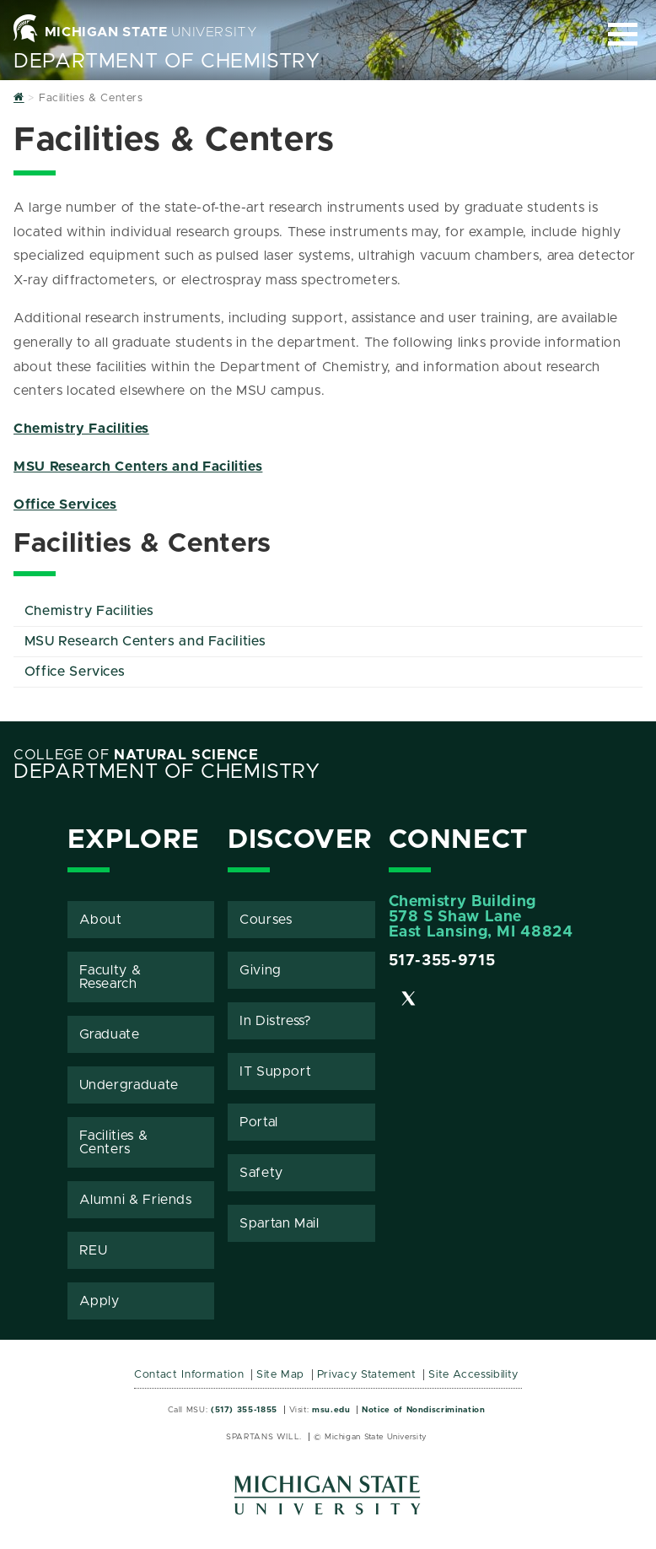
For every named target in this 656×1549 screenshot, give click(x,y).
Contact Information (189, 1374)
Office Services (65, 504)
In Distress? (275, 1021)
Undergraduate (129, 1085)
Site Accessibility (473, 1374)
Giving (260, 970)
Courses (265, 919)
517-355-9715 (442, 961)
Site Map (280, 1374)
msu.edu (331, 1410)
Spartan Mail (279, 1223)
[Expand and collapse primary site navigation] (623, 34)
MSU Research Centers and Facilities (137, 466)
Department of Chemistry (166, 61)
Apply (99, 1301)
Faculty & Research (110, 976)
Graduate (109, 1034)
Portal (258, 1122)
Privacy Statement (367, 1374)
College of (136, 755)
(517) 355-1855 (244, 1410)
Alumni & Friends (135, 1199)
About (100, 919)
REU (93, 1250)
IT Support (275, 1071)
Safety (261, 1172)
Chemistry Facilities (81, 428)
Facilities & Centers (113, 1142)
